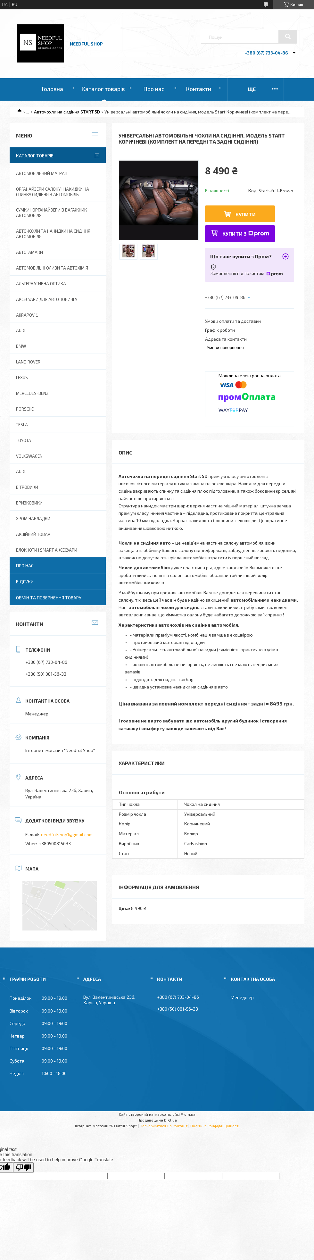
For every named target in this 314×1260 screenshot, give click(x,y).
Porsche (25, 409)
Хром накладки (33, 518)
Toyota (23, 440)
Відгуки (25, 581)
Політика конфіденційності (214, 1125)
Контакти (198, 88)
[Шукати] (287, 36)
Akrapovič (27, 315)
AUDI (20, 330)
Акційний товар (33, 534)
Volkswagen (29, 456)
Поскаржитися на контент (163, 1125)
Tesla (22, 424)
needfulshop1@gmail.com (67, 834)
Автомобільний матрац (41, 173)
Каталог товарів (103, 88)
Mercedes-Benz (32, 393)
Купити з (245, 233)
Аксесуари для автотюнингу (46, 299)
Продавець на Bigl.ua (157, 1120)
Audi (20, 471)
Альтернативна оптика (41, 283)
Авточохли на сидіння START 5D (67, 111)
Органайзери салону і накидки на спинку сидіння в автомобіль (52, 192)
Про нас (153, 88)
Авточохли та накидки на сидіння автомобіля (53, 234)
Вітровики (27, 487)
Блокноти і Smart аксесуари (46, 550)
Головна (52, 88)
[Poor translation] (23, 1167)
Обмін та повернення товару (48, 597)
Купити (246, 214)
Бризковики (29, 502)
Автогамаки (29, 252)
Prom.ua (188, 1114)
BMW (21, 346)
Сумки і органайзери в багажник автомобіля (51, 212)
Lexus (22, 377)
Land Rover (28, 361)
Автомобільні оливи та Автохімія (52, 268)
